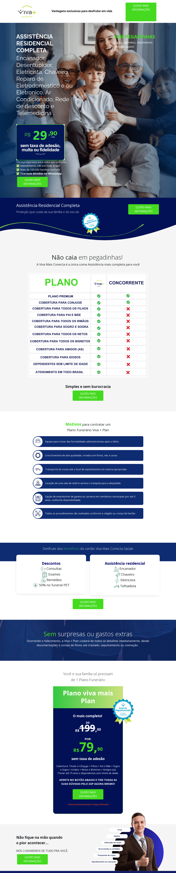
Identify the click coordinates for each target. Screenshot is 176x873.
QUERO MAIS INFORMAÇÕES (141, 7)
